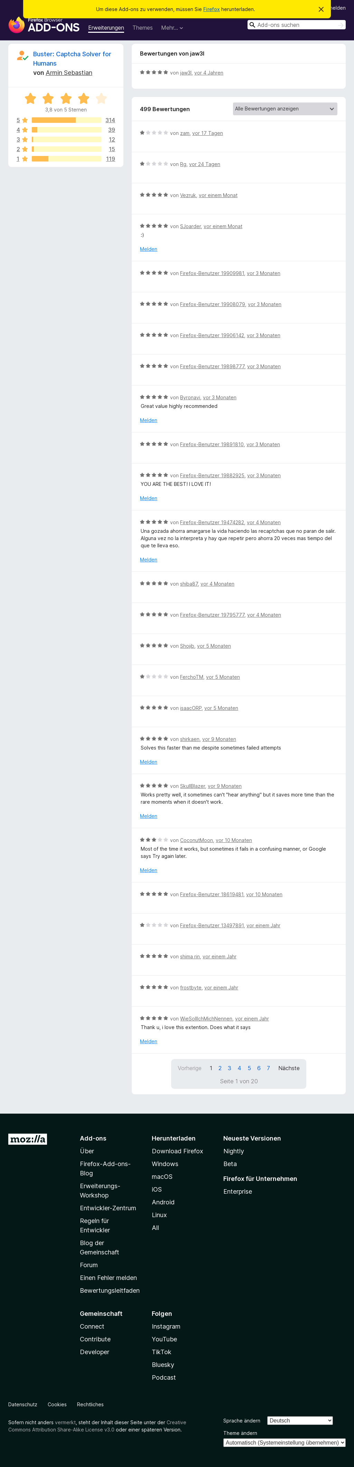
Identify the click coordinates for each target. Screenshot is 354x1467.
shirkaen (189, 739)
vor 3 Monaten (263, 273)
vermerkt (65, 1422)
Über (87, 1151)
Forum (89, 1265)
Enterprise (237, 1191)
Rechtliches (90, 1404)
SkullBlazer (192, 786)
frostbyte (191, 987)
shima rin (190, 956)
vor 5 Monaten (214, 646)
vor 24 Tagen (204, 164)
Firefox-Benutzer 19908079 (212, 304)
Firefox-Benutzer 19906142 (212, 335)
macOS (162, 1176)
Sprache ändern (241, 1421)
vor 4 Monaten (264, 522)
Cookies (57, 1404)
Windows (165, 1163)
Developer (94, 1352)
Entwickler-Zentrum (108, 1208)
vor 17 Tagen (207, 133)
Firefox (211, 9)
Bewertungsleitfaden (110, 1290)
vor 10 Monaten (234, 840)
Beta (230, 1163)
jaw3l (186, 73)
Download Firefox (177, 1151)
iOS (157, 1189)
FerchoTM (191, 677)
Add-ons (93, 1138)
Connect (92, 1326)
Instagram (166, 1326)
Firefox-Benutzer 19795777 (212, 615)
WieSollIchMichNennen (206, 1018)
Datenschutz (22, 1404)
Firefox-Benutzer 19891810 (212, 444)
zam (184, 133)
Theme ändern (240, 1433)
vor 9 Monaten (219, 739)
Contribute (95, 1339)
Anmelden (334, 8)
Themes (142, 27)
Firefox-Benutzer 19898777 (212, 366)
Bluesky (163, 1364)
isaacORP (191, 708)
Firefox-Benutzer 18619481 (211, 894)
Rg (183, 164)
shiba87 (189, 584)
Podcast (164, 1377)
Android (163, 1202)
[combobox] (297, 24)
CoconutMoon (196, 840)
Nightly (233, 1151)
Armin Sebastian (69, 72)
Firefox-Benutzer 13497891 (212, 925)
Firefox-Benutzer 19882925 (212, 475)
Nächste (289, 1068)
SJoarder (190, 226)
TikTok (161, 1352)
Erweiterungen (106, 27)
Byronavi (190, 397)
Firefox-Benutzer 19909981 (212, 273)
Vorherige (190, 1068)
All (155, 1227)
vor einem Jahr (263, 925)
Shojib (187, 646)
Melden (148, 249)
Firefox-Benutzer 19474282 (212, 522)
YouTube (164, 1339)
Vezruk (188, 195)
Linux (159, 1215)
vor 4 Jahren (208, 73)
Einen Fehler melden (108, 1277)
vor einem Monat (218, 195)
